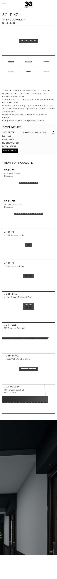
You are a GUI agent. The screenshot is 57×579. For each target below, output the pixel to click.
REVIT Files (8, 139)
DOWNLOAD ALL (10, 150)
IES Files (6, 136)
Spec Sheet (8, 132)
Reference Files (11, 143)
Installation (9, 146)
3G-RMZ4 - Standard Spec (35, 132)
